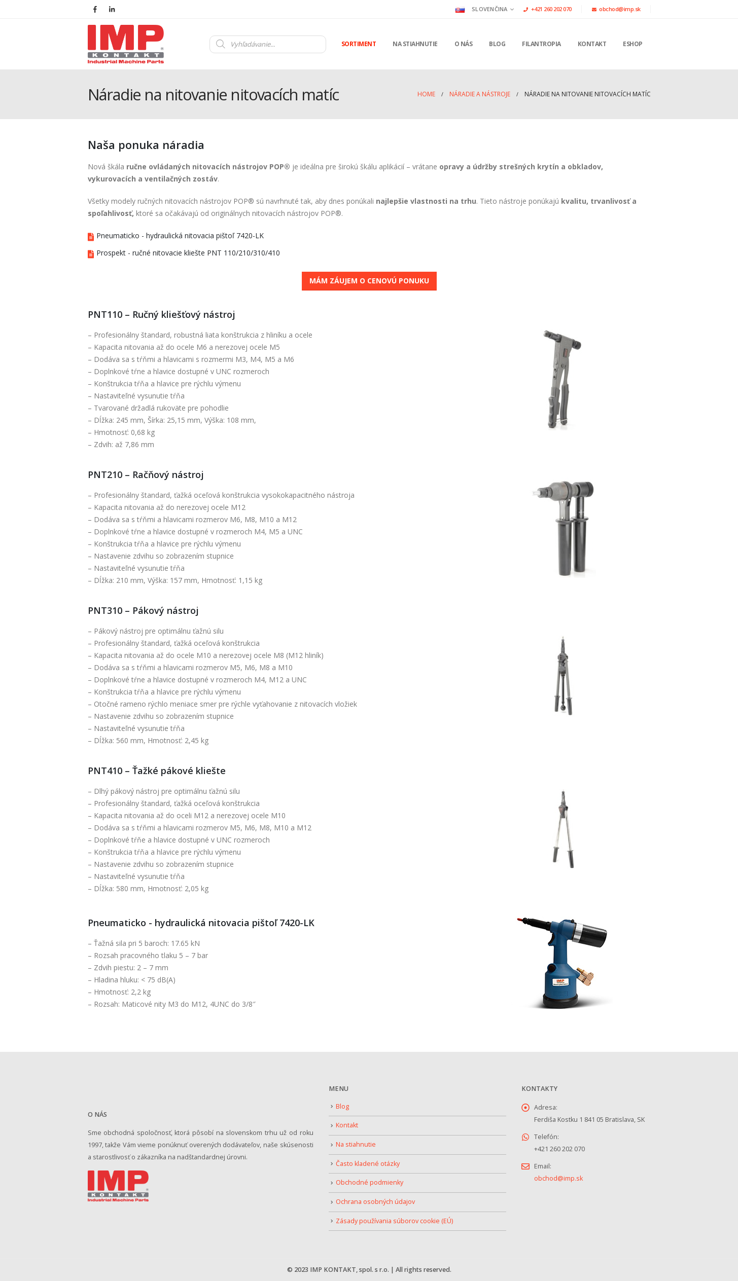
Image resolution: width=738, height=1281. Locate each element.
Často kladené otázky (368, 1163)
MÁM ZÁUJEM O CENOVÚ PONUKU (369, 280)
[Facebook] (95, 9)
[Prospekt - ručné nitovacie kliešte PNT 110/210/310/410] (369, 253)
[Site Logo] (126, 44)
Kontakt (592, 44)
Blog (497, 44)
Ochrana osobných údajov (375, 1201)
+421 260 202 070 (547, 9)
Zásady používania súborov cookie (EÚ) (394, 1221)
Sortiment (358, 44)
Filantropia (541, 44)
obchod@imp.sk (616, 9)
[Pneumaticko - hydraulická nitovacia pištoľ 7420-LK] (369, 236)
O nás (463, 44)
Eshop (633, 44)
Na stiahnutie (415, 44)
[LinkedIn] (112, 9)
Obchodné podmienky (369, 1182)
